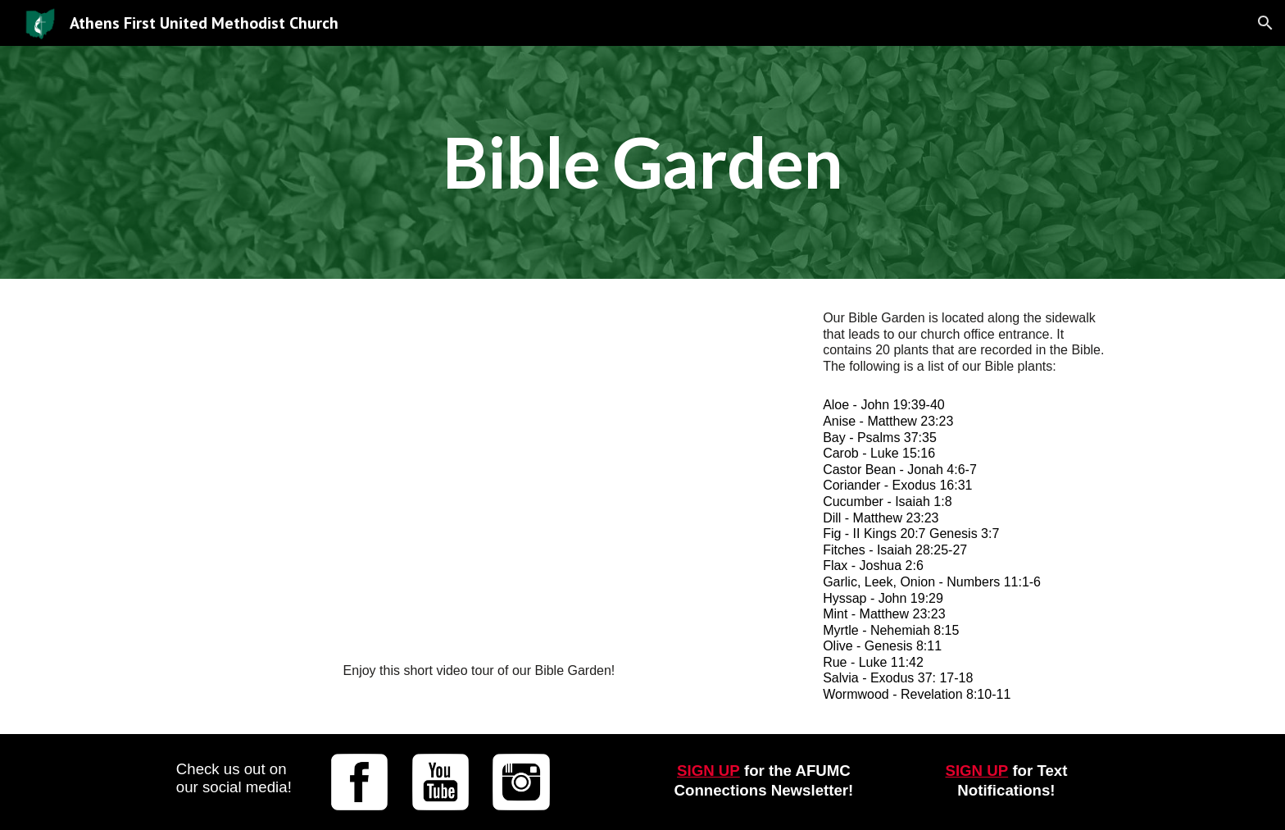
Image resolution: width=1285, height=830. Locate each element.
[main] (642, 162)
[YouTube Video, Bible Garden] (481, 475)
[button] (1265, 23)
